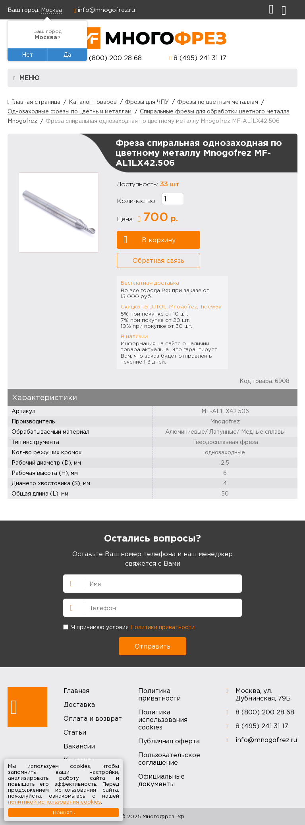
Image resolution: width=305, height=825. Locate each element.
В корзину (150, 240)
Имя (68, 583)
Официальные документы (161, 780)
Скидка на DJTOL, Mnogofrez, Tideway (171, 306)
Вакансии (79, 746)
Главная (76, 690)
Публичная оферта (169, 741)
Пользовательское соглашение (169, 758)
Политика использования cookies (162, 719)
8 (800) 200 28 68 (112, 57)
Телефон (68, 607)
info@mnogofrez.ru (106, 9)
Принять (64, 812)
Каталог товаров (93, 102)
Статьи (75, 732)
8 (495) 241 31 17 (200, 57)
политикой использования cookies (54, 801)
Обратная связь (158, 260)
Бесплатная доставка (150, 282)
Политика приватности (159, 694)
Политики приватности (162, 627)
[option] (59, 212)
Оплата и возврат (93, 718)
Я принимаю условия (129, 627)
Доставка (79, 704)
